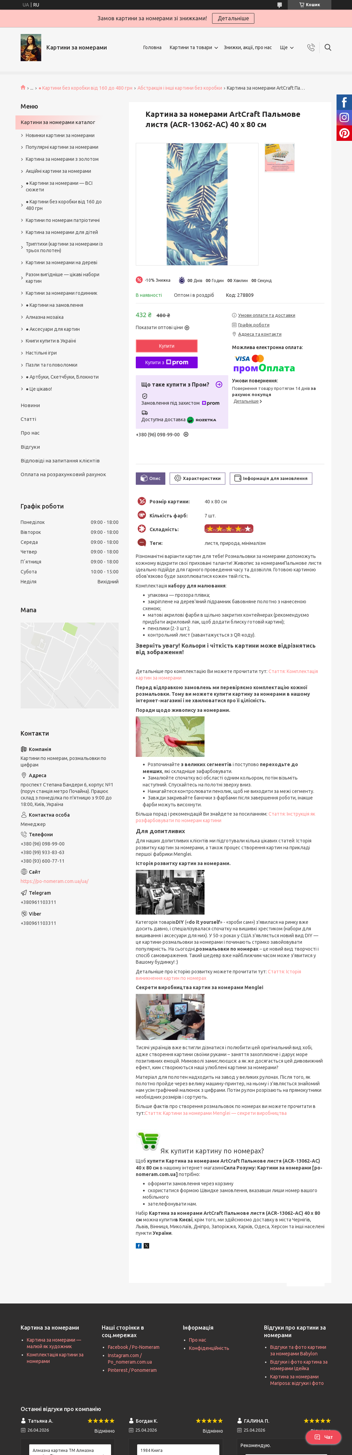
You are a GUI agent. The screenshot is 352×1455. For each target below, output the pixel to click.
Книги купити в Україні (51, 341)
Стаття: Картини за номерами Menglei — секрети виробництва (216, 1113)
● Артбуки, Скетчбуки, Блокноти (62, 377)
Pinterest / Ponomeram (132, 1370)
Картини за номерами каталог (58, 122)
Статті (28, 419)
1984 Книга (152, 1450)
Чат (323, 1437)
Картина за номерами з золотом (62, 159)
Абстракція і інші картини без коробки (180, 88)
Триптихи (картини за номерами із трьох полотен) (64, 247)
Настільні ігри (41, 353)
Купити (167, 346)
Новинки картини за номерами (60, 135)
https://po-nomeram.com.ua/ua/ (54, 881)
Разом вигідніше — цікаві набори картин (62, 278)
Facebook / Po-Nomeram (134, 1347)
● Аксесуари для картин (53, 329)
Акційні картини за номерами (58, 171)
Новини (30, 405)
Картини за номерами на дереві (61, 262)
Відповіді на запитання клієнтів (60, 460)
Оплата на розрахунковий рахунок (63, 474)
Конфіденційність (209, 1348)
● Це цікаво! (39, 389)
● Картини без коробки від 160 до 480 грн (85, 88)
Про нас (30, 433)
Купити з (166, 362)
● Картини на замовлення (54, 305)
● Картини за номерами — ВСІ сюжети (59, 186)
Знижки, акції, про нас (248, 47)
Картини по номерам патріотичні (63, 220)
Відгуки (30, 447)
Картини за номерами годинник (61, 293)
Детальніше (233, 18)
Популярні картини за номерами (62, 147)
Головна (152, 47)
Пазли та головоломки (51, 365)
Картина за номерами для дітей (62, 232)
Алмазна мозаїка (45, 317)
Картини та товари (191, 47)
